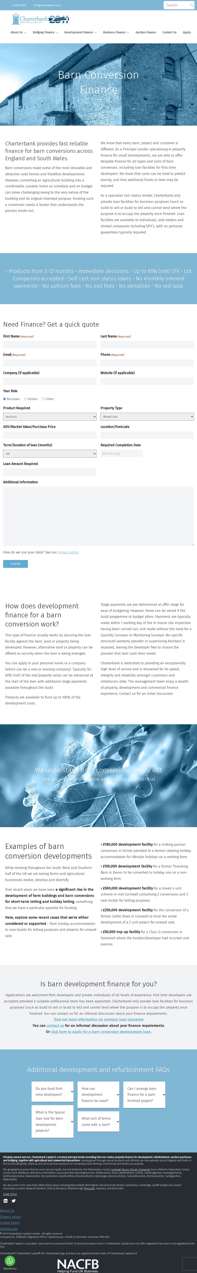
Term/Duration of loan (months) (27, 445)
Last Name (115, 336)
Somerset (144, 1169)
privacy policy (68, 552)
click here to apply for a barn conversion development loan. (101, 1032)
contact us (55, 1026)
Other (50, 399)
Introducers (9, 1229)
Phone (112, 355)
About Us (17, 32)
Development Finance (78, 32)
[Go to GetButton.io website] (10, 1268)
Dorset (134, 1169)
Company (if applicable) (21, 373)
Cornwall (116, 1169)
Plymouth (89, 1188)
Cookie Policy (10, 1223)
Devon (125, 1169)
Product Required (16, 408)
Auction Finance (146, 32)
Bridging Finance (43, 32)
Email (14, 355)
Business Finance (114, 32)
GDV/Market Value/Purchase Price (29, 427)
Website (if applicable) (117, 373)
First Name (18, 336)
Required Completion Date (120, 445)
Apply (187, 32)
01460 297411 (19, 5)
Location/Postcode (114, 427)
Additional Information (20, 482)
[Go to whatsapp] (10, 1261)
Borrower (13, 399)
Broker (33, 399)
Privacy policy (10, 1217)
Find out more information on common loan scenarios (98, 1019)
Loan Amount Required (20, 464)
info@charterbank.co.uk (47, 5)
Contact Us (170, 32)
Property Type (111, 408)
